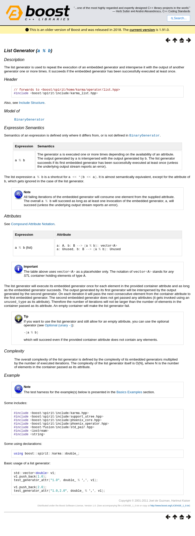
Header (10, 80)
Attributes (12, 216)
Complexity (14, 352)
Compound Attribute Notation (32, 224)
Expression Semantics (24, 130)
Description (14, 60)
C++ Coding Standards (176, 11)
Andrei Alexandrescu (148, 11)
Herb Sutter (123, 11)
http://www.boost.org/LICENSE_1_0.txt (169, 517)
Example (12, 376)
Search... (179, 18)
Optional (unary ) (58, 326)
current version (142, 29)
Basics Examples (129, 393)
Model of (12, 113)
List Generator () (28, 51)
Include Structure (32, 105)
